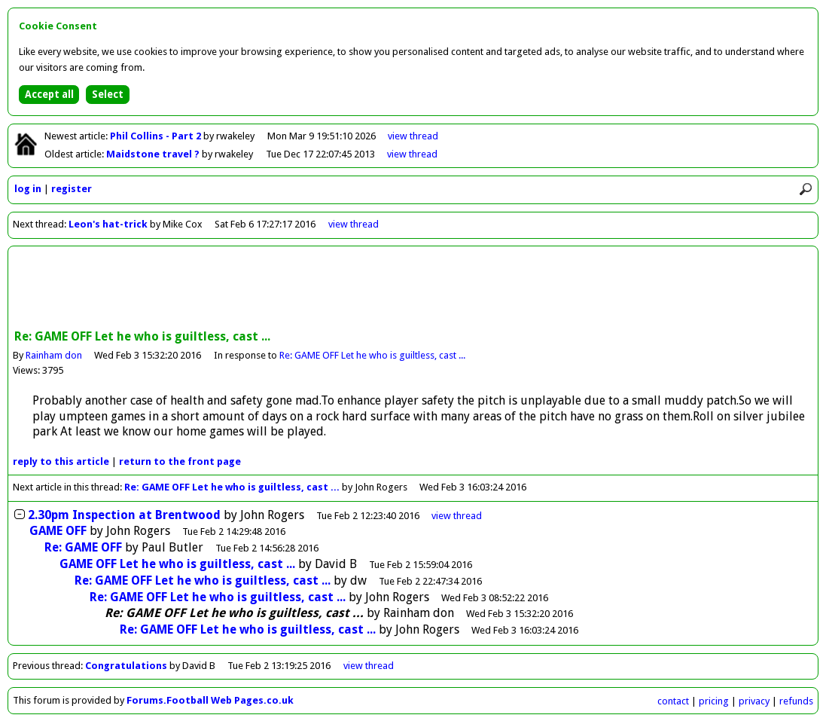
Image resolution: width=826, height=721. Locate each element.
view (413, 136)
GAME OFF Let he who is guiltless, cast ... (177, 564)
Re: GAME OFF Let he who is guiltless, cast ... (372, 355)
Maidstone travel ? (154, 154)
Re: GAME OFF (83, 547)
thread (456, 515)
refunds (796, 701)
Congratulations (126, 665)
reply (61, 461)
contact (673, 701)
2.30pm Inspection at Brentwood (124, 515)
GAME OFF (58, 531)
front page (180, 461)
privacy (754, 701)
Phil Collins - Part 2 (156, 136)
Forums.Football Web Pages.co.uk (210, 700)
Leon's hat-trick (108, 224)
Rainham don (54, 355)
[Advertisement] (413, 289)
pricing (714, 701)
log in (27, 188)
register (71, 188)
